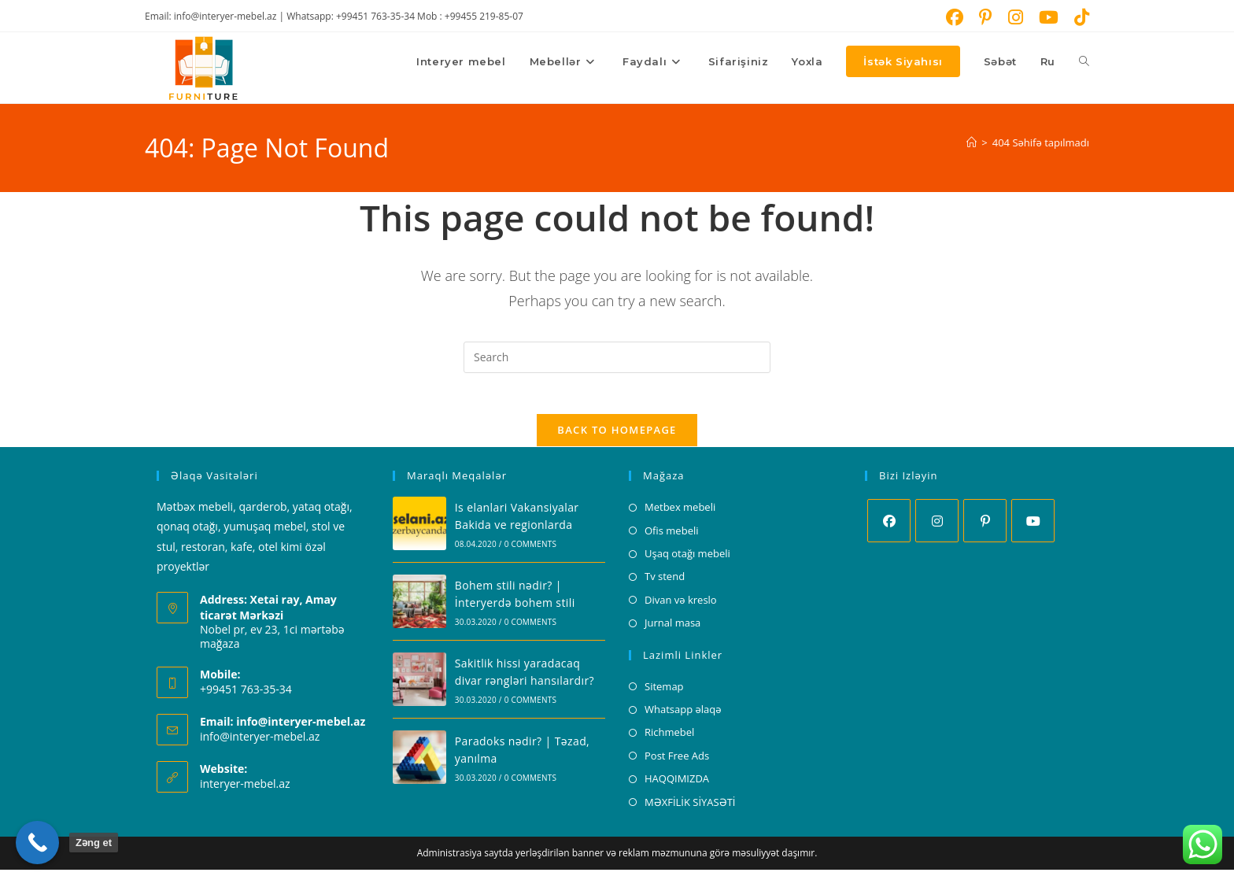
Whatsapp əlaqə (683, 715)
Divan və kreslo (681, 606)
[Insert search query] (617, 357)
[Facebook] (889, 527)
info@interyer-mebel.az (260, 742)
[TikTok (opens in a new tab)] (1077, 17)
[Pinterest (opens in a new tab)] (985, 17)
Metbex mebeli (680, 514)
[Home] (971, 142)
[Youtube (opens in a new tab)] (1048, 17)
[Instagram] (937, 527)
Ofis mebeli (672, 537)
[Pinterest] (985, 527)
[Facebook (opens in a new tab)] (954, 17)
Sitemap (664, 693)
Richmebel (669, 739)
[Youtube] (1033, 527)
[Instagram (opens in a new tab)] (1015, 17)
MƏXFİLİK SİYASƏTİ (690, 808)
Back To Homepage (616, 437)
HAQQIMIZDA (677, 785)
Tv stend (665, 583)
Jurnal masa (672, 630)
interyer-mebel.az (245, 789)
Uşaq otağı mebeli (687, 560)
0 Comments (530, 550)
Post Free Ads (677, 762)
